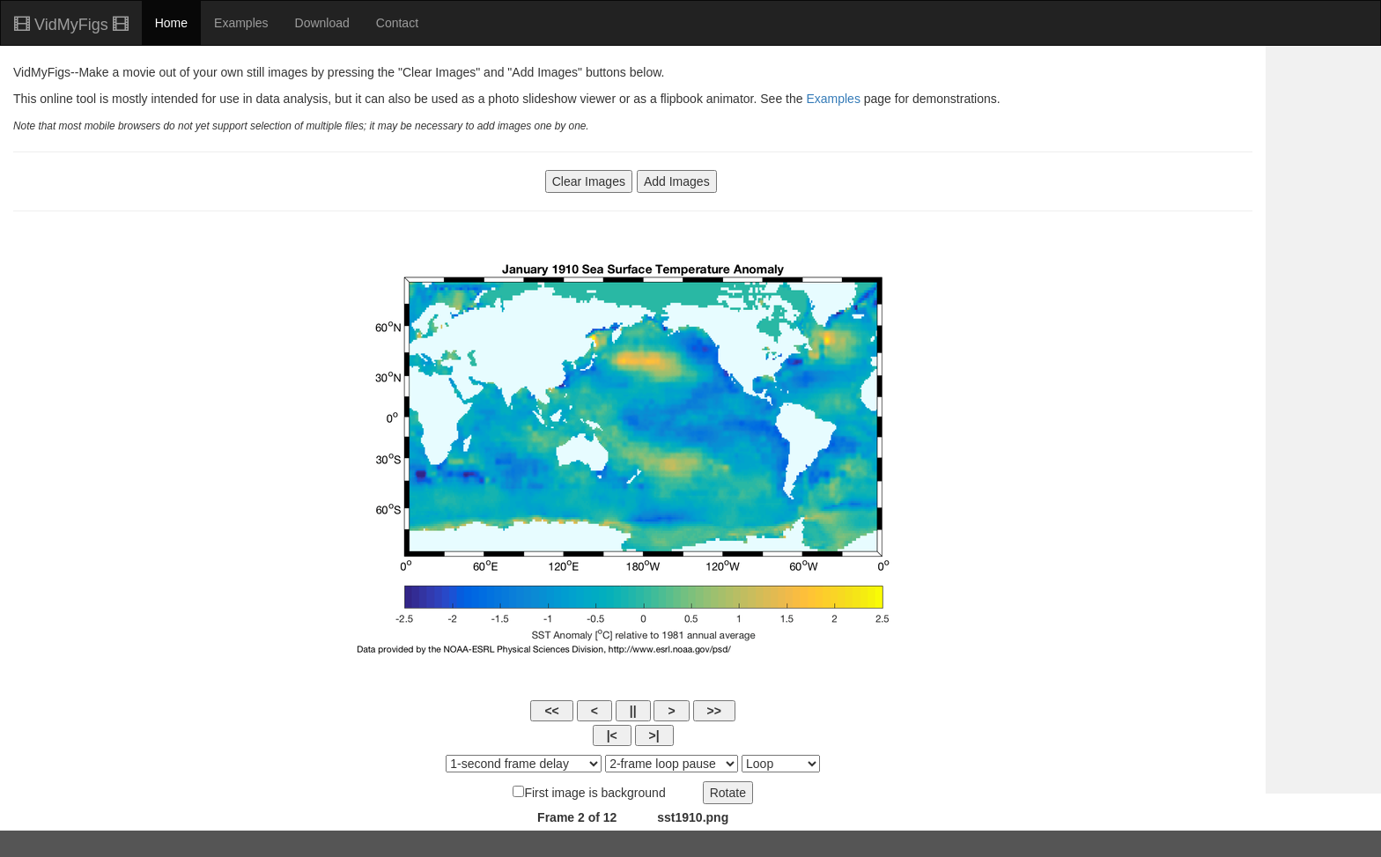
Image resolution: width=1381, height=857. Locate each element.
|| (633, 711)
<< (551, 711)
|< (612, 735)
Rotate (728, 793)
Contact (397, 23)
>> (714, 711)
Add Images (677, 181)
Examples (241, 23)
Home (171, 23)
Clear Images (588, 181)
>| (654, 735)
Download (322, 23)
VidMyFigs (71, 24)
